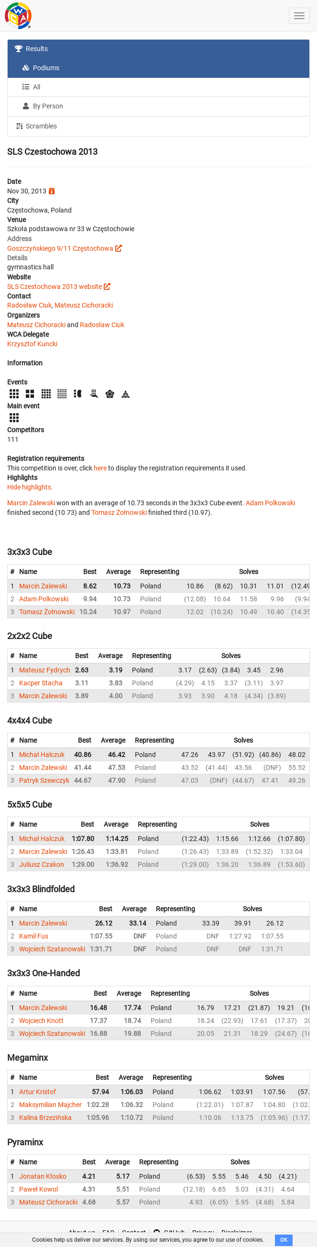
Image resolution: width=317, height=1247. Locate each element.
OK (283, 1240)
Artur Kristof (37, 1092)
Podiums (40, 68)
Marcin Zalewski (31, 503)
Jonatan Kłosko (42, 1176)
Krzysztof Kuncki (32, 344)
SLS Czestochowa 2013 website (54, 286)
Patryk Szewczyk (44, 780)
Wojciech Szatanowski (52, 949)
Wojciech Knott (41, 1020)
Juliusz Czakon (41, 864)
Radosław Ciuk (29, 305)
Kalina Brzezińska (45, 1117)
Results (31, 49)
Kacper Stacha (41, 683)
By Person (42, 106)
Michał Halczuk (42, 754)
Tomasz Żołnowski (119, 512)
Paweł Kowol (38, 1189)
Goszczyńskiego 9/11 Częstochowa (60, 248)
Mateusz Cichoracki (84, 305)
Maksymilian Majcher (50, 1104)
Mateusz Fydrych (44, 670)
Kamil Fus (33, 936)
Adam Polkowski (270, 503)
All (31, 87)
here (100, 468)
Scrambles (36, 125)
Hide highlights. (30, 487)
